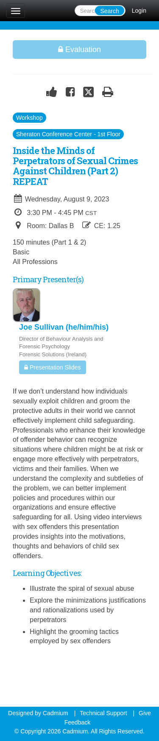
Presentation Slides (52, 367)
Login (139, 10)
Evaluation (79, 49)
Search (109, 11)
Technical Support (103, 713)
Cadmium (55, 713)
